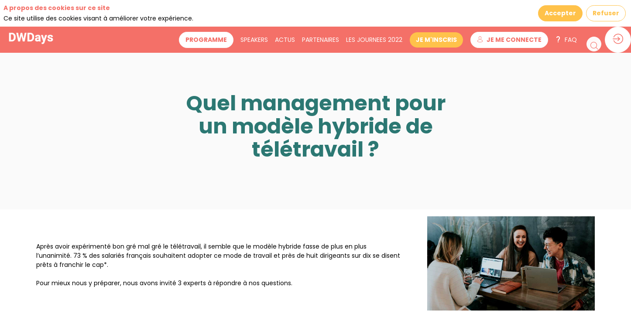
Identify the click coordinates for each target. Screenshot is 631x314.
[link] (272, 13)
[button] (224, 13)
